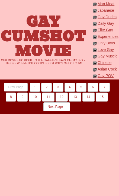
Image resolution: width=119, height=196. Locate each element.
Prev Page (15, 87)
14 (88, 97)
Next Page (57, 107)
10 (35, 97)
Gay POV (106, 76)
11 (48, 97)
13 (75, 97)
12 (61, 97)
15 (102, 97)
